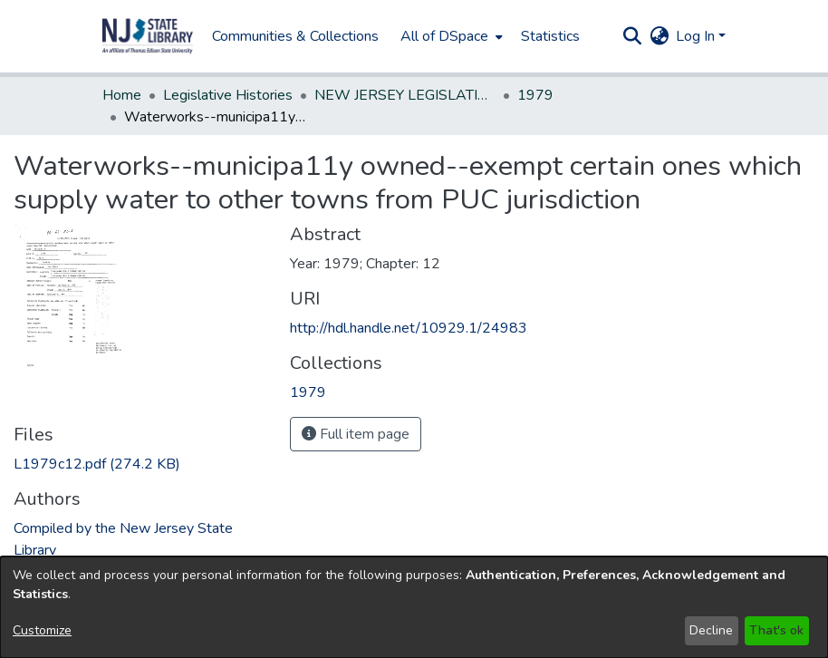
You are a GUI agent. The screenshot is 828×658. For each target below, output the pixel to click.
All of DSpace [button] (444, 36)
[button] (147, 36)
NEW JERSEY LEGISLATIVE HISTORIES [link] (405, 95)
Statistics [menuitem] (550, 36)
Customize (42, 630)
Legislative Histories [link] (228, 95)
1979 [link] (535, 95)
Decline (711, 630)
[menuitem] (450, 36)
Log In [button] (697, 36)
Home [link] (121, 95)
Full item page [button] (355, 434)
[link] (97, 464)
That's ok (776, 630)
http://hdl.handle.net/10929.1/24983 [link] (408, 328)
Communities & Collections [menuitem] (295, 36)
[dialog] (414, 607)
